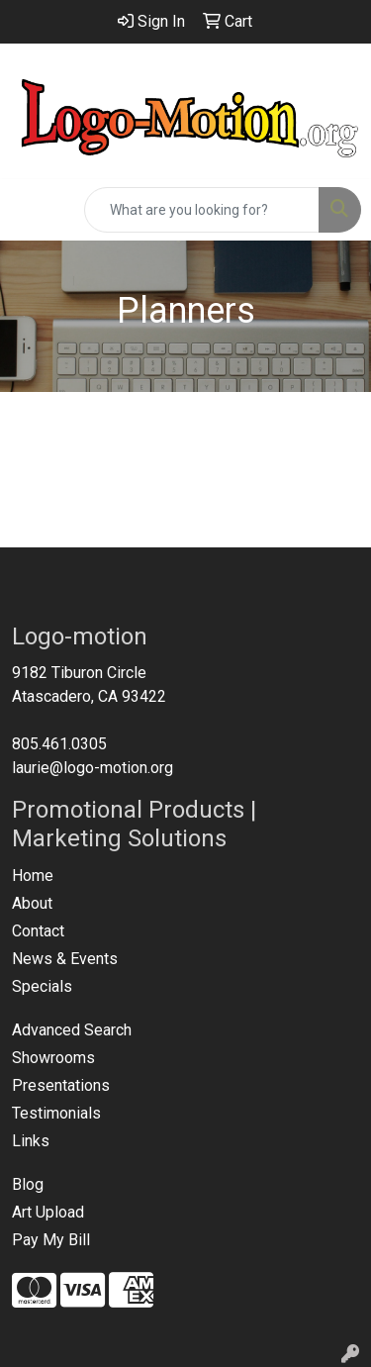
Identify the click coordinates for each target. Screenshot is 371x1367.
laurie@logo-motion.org (92, 767)
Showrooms (53, 1057)
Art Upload (48, 1212)
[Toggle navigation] (30, 210)
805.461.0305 (59, 743)
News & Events (65, 958)
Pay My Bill (51, 1239)
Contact (38, 931)
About (32, 903)
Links (30, 1140)
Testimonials (56, 1113)
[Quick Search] (202, 210)
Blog (28, 1184)
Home (32, 875)
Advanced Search (72, 1030)
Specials (42, 986)
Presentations (61, 1085)
